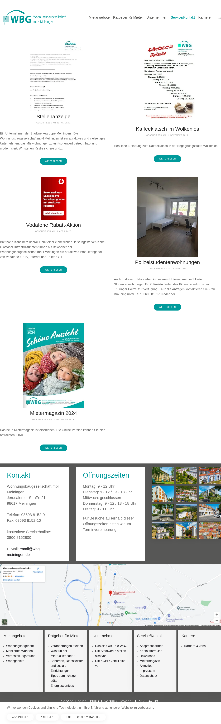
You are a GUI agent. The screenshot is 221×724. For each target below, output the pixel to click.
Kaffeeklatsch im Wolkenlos (167, 129)
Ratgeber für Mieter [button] (128, 17)
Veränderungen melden (67, 646)
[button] (219, 17)
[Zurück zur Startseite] (34, 17)
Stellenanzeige (54, 116)
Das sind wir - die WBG (111, 646)
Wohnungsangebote (20, 646)
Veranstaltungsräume (20, 656)
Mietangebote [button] (99, 17)
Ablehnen (47, 717)
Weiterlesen (53, 161)
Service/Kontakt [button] (183, 17)
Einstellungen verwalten (83, 717)
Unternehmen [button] (156, 17)
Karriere (204, 17)
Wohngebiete (15, 661)
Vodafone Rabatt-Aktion (53, 225)
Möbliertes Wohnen (19, 651)
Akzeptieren (20, 717)
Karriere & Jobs (195, 646)
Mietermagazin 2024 (53, 413)
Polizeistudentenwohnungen (167, 262)
